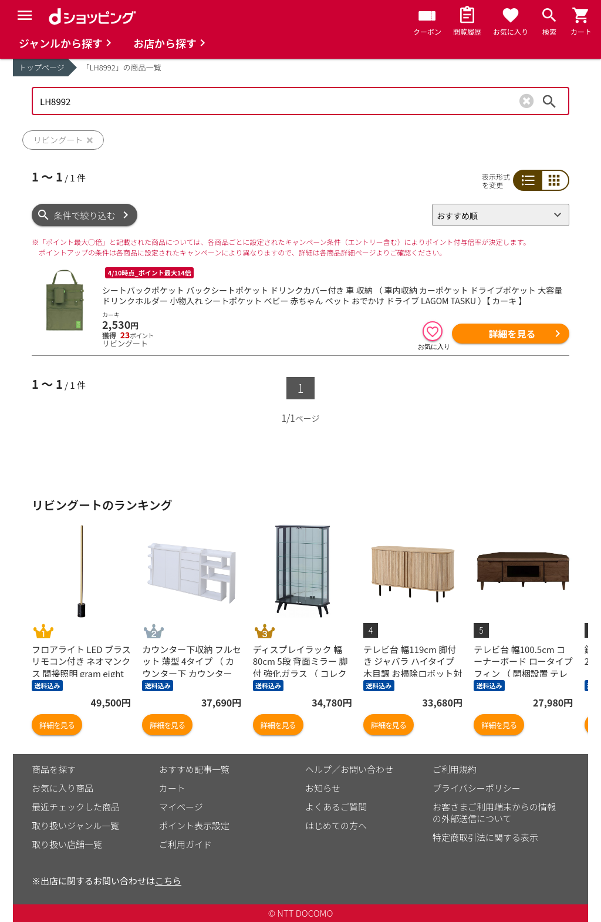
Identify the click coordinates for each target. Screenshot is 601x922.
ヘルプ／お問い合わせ (349, 769)
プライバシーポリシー (477, 788)
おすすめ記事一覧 (194, 769)
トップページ (42, 67)
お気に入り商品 (62, 788)
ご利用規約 (455, 769)
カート (172, 788)
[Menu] (24, 15)
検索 (549, 101)
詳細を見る (511, 334)
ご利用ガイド (185, 844)
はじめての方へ (336, 825)
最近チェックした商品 (76, 806)
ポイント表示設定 (194, 825)
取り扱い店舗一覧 (67, 844)
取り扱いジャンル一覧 (75, 825)
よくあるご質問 (336, 806)
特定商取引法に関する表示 (485, 837)
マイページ (181, 806)
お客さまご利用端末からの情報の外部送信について (494, 812)
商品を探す (54, 769)
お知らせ (322, 788)
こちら (168, 880)
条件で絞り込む (85, 215)
